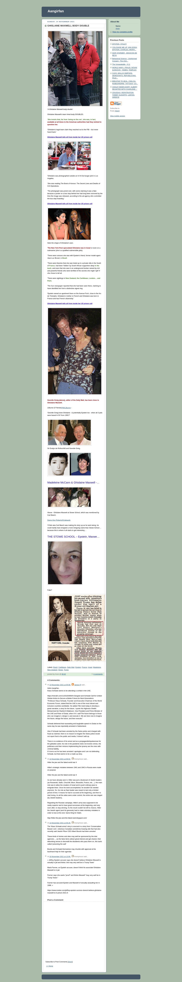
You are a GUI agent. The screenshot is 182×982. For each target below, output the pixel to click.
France (84, 667)
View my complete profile (122, 32)
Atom (70, 962)
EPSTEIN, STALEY (119, 44)
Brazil (55, 667)
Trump (66, 670)
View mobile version (117, 116)
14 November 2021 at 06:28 (60, 823)
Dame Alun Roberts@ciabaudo (58, 520)
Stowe (60, 670)
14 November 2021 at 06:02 (60, 759)
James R (77, 685)
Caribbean (62, 667)
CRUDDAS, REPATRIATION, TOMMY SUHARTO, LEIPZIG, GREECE (123, 95)
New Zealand (52, 670)
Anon (118, 29)
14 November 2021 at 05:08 (60, 685)
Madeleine (97, 667)
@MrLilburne (66, 408)
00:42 (64, 674)
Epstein (78, 667)
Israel (90, 667)
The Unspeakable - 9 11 (121, 64)
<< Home (49, 966)
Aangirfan (56, 11)
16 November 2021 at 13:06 (60, 857)
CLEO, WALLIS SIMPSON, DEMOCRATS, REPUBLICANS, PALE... (124, 75)
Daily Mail (70, 667)
